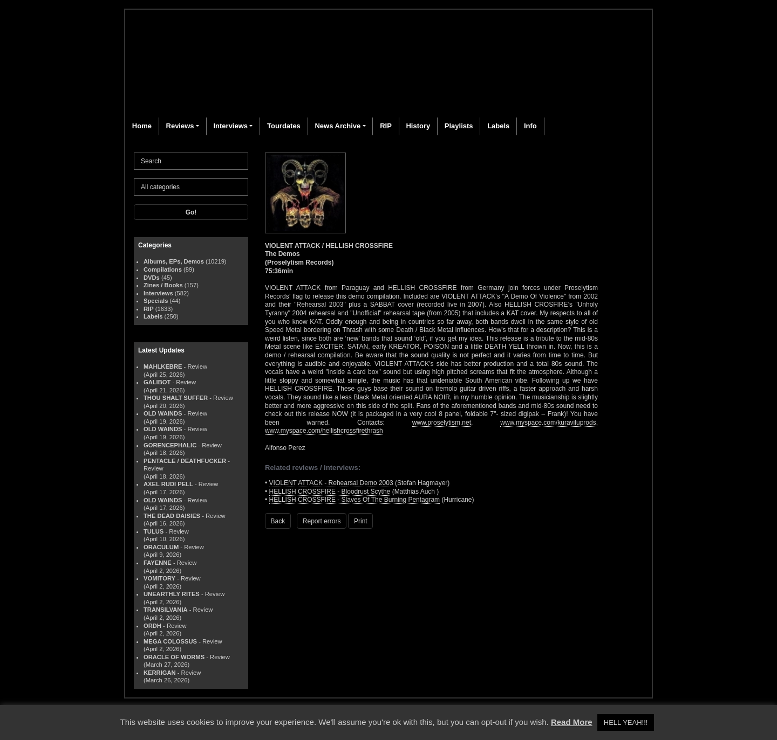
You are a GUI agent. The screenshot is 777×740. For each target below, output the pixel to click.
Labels (498, 126)
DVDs (152, 277)
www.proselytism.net (441, 422)
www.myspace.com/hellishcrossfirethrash (324, 430)
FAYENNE (158, 562)
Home (142, 126)
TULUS (153, 531)
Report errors (322, 521)
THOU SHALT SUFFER (176, 398)
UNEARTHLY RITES (172, 594)
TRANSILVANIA (166, 609)
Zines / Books (163, 285)
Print (360, 521)
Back (278, 521)
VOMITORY (159, 578)
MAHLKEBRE (163, 366)
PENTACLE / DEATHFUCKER (185, 461)
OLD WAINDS (163, 413)
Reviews (180, 126)
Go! (191, 212)
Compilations (163, 269)
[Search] (191, 161)
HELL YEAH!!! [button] (626, 722)
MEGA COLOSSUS (170, 641)
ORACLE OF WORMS (174, 657)
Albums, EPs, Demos (174, 261)
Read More (571, 722)
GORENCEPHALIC (170, 445)
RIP (386, 126)
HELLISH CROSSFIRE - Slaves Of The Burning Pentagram (354, 499)
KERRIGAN (160, 672)
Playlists (459, 126)
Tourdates (284, 126)
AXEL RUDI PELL (168, 484)
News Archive (337, 126)
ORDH (152, 626)
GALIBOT (157, 382)
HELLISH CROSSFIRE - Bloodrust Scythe (330, 491)
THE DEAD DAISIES (172, 516)
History (418, 126)
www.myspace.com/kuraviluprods (548, 422)
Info (530, 126)
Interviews (230, 126)
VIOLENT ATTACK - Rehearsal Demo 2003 (331, 483)
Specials (156, 301)
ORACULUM (161, 547)
